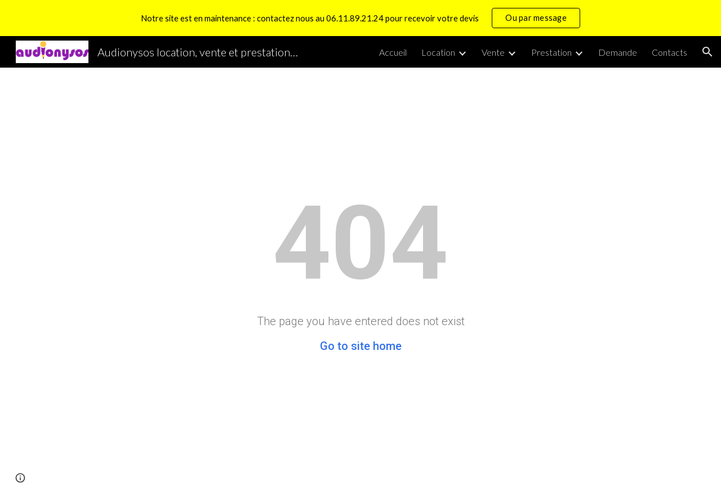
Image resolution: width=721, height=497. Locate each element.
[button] (707, 51)
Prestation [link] (551, 52)
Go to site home (361, 346)
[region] (360, 18)
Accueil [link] (393, 52)
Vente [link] (493, 52)
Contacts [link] (669, 52)
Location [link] (438, 52)
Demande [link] (617, 52)
